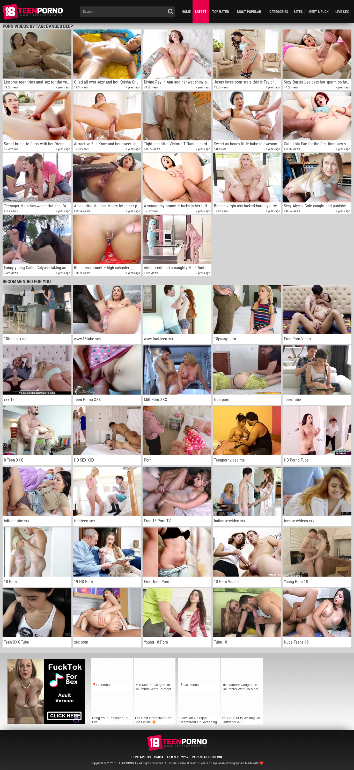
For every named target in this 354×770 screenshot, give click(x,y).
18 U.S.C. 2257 (177, 757)
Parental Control (207, 757)
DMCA (158, 757)
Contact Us (141, 757)
